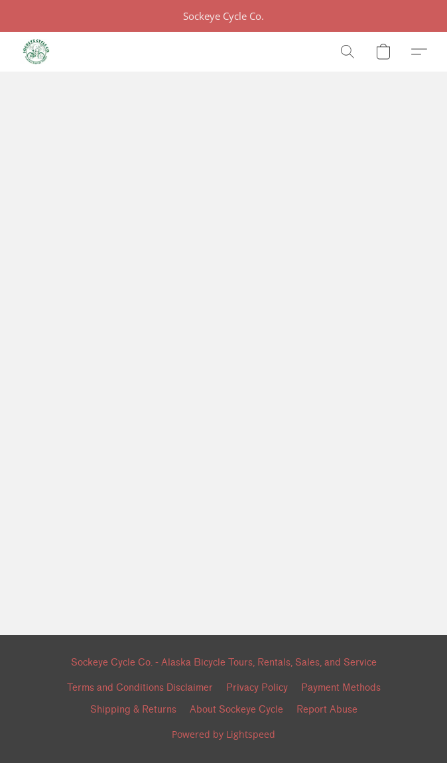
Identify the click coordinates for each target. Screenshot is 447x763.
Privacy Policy (257, 687)
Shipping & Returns (133, 709)
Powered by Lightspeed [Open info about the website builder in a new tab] (223, 734)
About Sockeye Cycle (236, 709)
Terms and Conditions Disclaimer (140, 687)
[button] (36, 52)
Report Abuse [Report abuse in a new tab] (326, 709)
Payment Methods (341, 687)
